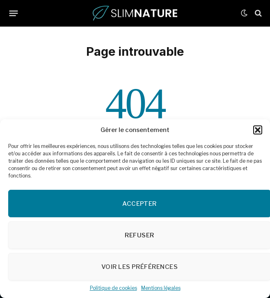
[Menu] (13, 13)
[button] (258, 130)
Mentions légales (161, 288)
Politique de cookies (113, 288)
